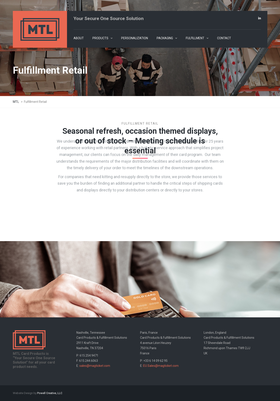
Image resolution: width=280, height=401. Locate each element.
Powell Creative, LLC (49, 393)
